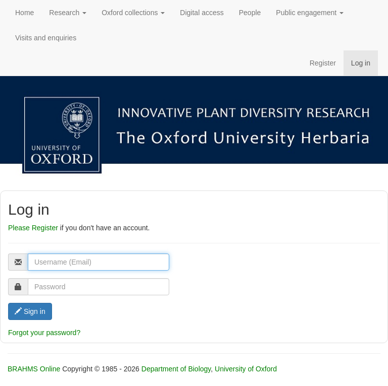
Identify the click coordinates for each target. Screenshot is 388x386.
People (250, 13)
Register (323, 63)
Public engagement (310, 13)
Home (24, 13)
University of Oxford (246, 369)
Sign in (30, 311)
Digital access (201, 13)
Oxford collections (133, 13)
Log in (360, 63)
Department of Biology (176, 369)
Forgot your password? (44, 333)
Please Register (33, 228)
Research (67, 13)
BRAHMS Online (34, 369)
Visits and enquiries (45, 38)
